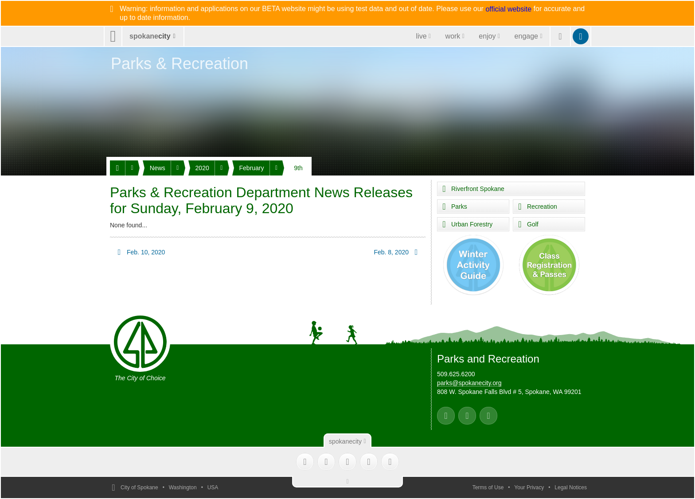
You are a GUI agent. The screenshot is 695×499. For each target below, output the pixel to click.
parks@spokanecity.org (469, 382)
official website (508, 9)
